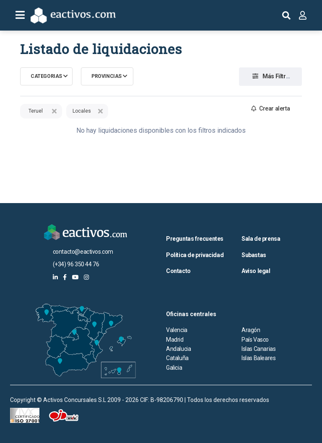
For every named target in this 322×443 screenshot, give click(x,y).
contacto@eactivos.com (83, 251)
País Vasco (255, 339)
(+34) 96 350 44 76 (76, 264)
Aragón (251, 330)
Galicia (174, 367)
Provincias (106, 76)
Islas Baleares (258, 358)
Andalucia (178, 348)
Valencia (176, 330)
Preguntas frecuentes (194, 238)
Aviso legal (256, 271)
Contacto (178, 271)
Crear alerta (270, 108)
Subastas (254, 255)
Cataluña (177, 358)
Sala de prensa (261, 238)
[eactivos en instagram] (86, 277)
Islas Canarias (258, 348)
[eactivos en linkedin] (55, 277)
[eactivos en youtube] (75, 277)
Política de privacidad (194, 255)
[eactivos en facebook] (65, 277)
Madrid (175, 339)
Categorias (46, 76)
